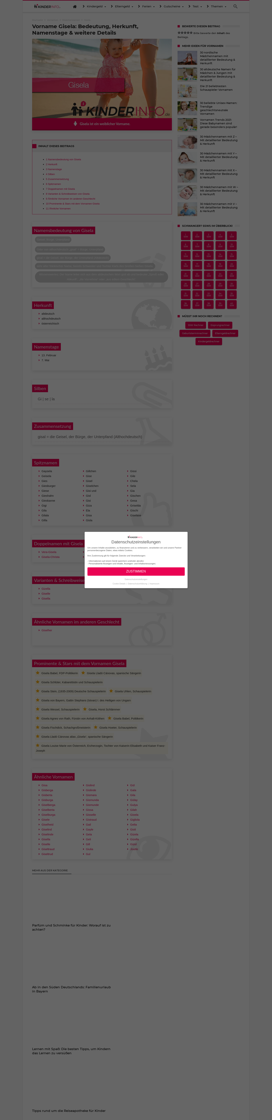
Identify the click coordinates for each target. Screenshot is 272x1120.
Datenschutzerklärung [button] (138, 583)
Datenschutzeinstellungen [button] (136, 579)
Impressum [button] (154, 583)
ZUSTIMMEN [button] (136, 571)
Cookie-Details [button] (119, 583)
